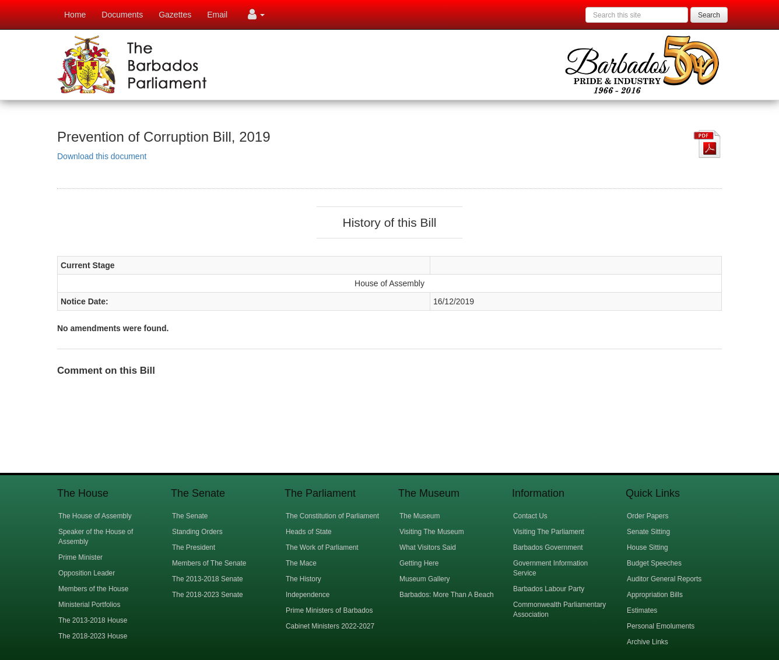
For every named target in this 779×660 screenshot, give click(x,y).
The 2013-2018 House (92, 620)
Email (217, 14)
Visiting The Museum (431, 532)
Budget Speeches (654, 563)
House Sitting (647, 547)
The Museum (419, 516)
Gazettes (175, 14)
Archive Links (647, 642)
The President (193, 547)
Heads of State (309, 532)
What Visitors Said (427, 547)
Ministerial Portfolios (89, 605)
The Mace (301, 563)
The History (303, 579)
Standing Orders (197, 532)
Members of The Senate (209, 563)
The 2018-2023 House (92, 636)
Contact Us (530, 516)
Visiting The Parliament (548, 532)
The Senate (190, 516)
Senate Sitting (648, 532)
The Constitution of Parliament (332, 516)
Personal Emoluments (660, 626)
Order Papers (647, 516)
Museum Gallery (424, 579)
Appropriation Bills (655, 595)
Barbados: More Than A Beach (446, 595)
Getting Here (418, 563)
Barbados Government (548, 547)
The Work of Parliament (322, 547)
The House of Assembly (95, 516)
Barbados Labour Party (548, 589)
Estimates (642, 610)
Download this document (101, 156)
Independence (307, 595)
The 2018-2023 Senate (207, 595)
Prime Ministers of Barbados (329, 610)
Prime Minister (80, 557)
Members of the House (93, 589)
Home (75, 14)
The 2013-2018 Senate (207, 579)
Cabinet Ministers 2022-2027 (330, 626)
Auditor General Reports (664, 579)
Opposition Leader (86, 573)
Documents (122, 14)
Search (709, 15)
